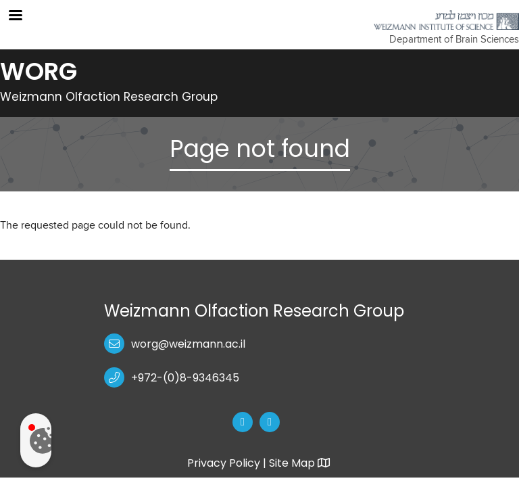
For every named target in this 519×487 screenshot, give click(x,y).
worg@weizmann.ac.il (188, 344)
